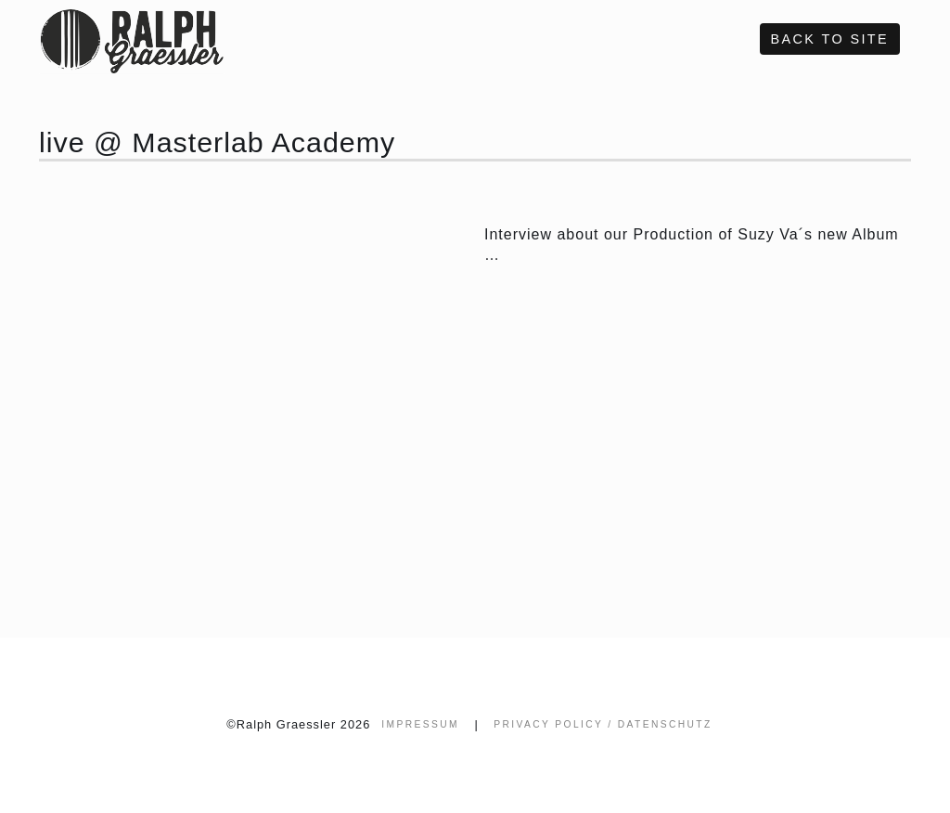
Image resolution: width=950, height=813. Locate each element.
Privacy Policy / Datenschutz (603, 724)
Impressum (420, 724)
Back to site (830, 39)
